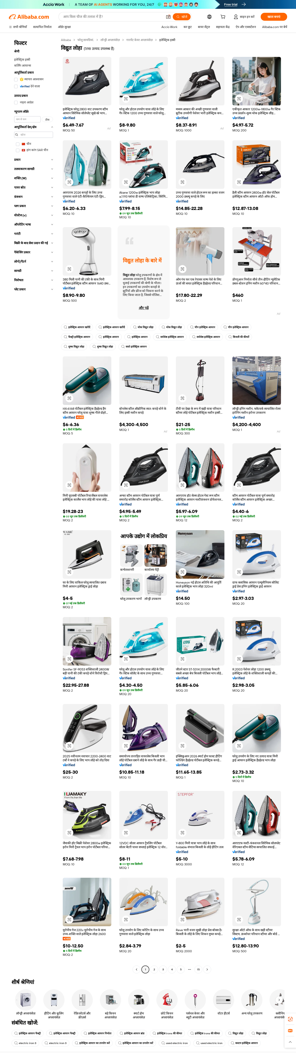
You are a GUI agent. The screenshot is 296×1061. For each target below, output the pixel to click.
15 (198, 969)
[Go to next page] (207, 969)
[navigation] (33, 505)
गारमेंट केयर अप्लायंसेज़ (139, 40)
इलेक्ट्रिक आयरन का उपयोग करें (92, 1043)
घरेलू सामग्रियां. (86, 40)
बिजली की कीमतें (238, 337)
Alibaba (66, 40)
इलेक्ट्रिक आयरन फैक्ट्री (27, 1033)
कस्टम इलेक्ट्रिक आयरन (244, 1043)
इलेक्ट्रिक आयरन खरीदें (77, 327)
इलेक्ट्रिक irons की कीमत (167, 1033)
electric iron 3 (25, 1043)
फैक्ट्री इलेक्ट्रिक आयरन (77, 337)
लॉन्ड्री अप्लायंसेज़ (110, 40)
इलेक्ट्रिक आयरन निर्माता (97, 1033)
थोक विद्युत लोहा (143, 327)
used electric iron (174, 1043)
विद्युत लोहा (235, 1033)
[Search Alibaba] (112, 16)
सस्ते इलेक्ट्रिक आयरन (134, 346)
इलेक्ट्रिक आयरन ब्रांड (132, 1033)
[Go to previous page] (136, 969)
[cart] (223, 17)
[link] (290, 1019)
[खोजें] (182, 16)
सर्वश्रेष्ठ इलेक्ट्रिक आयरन (170, 337)
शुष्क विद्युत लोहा (74, 346)
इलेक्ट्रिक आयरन (109, 337)
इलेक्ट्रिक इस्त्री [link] (167, 40)
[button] (168, 16)
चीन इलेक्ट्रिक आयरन (202, 327)
